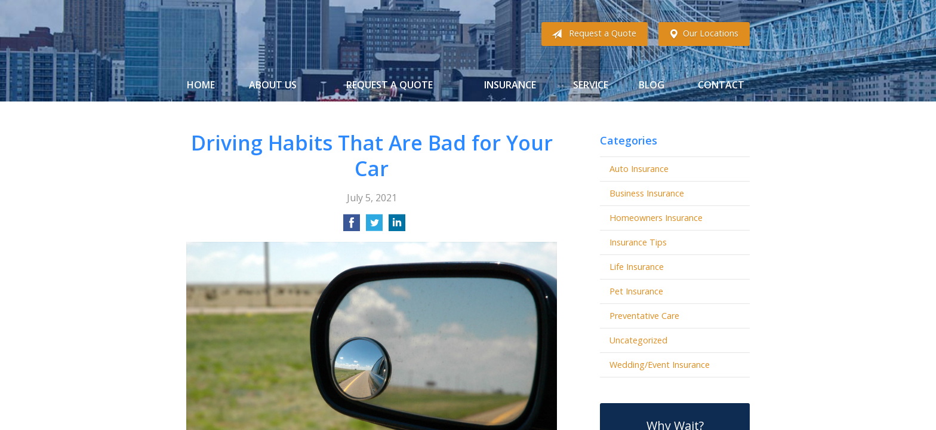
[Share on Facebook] (351, 226)
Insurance (510, 84)
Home (201, 84)
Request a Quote (591, 34)
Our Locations (701, 34)
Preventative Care (644, 315)
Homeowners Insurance (656, 217)
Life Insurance (636, 266)
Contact (721, 84)
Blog (651, 84)
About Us (273, 84)
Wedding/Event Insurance (659, 364)
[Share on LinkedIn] (397, 226)
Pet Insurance (636, 291)
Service (590, 84)
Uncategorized (638, 340)
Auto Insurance (639, 168)
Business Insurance (646, 193)
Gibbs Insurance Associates (280, 34)
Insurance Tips (638, 242)
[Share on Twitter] (374, 226)
